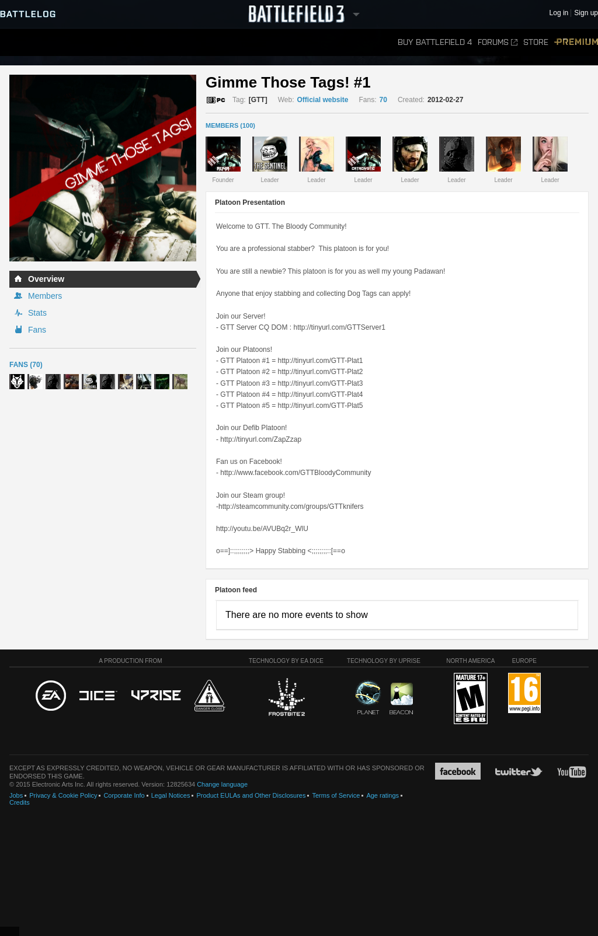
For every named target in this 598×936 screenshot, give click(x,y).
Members (45, 296)
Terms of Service (336, 795)
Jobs (16, 795)
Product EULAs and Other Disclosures (250, 795)
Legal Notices (170, 795)
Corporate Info (123, 795)
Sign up (586, 13)
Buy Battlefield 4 (435, 42)
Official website (322, 100)
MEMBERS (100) (230, 125)
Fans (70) (26, 365)
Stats (37, 312)
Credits (19, 802)
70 (383, 100)
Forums (497, 42)
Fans (37, 329)
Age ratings (382, 795)
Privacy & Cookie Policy (63, 795)
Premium (576, 42)
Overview (46, 279)
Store (535, 42)
